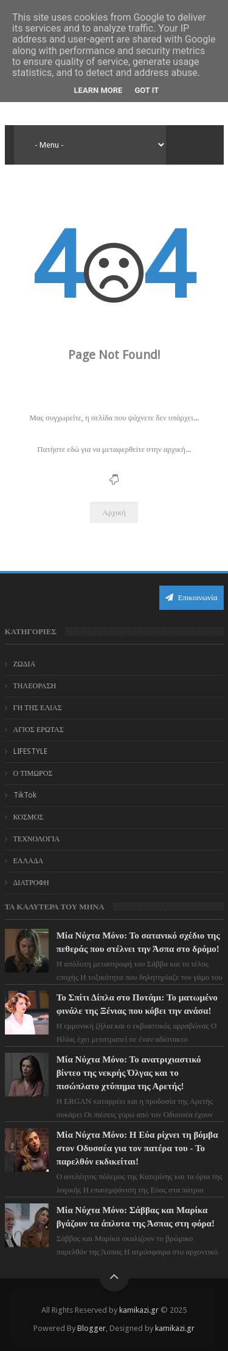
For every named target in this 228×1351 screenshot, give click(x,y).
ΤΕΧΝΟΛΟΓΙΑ (36, 839)
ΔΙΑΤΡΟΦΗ (31, 882)
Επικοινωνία (191, 597)
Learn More (98, 90)
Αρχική (114, 512)
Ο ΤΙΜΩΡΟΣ (33, 773)
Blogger (91, 1328)
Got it (146, 90)
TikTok (24, 795)
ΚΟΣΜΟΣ (28, 817)
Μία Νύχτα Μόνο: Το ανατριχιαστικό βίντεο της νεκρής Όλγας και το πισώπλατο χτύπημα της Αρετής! (129, 1073)
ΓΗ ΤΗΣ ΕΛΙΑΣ (37, 707)
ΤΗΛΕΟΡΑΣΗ (35, 686)
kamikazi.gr (139, 1310)
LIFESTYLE (30, 751)
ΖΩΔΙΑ (24, 664)
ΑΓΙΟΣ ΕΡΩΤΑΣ (38, 729)
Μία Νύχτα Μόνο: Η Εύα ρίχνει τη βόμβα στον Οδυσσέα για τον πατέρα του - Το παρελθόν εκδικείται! (137, 1148)
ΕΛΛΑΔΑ (28, 861)
